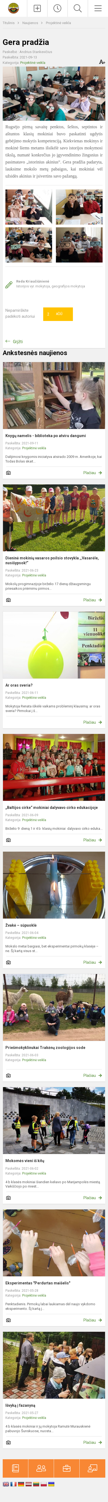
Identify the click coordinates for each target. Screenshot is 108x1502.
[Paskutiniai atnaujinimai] (58, 8)
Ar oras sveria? (19, 685)
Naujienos (30, 23)
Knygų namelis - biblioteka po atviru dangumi (45, 436)
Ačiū (54, 314)
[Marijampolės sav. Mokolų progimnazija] (13, 7)
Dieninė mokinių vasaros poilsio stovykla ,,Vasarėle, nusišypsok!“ (52, 560)
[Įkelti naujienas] (37, 8)
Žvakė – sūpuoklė (21, 925)
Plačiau (89, 473)
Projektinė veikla (58, 23)
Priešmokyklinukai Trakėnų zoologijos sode (45, 1047)
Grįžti (18, 341)
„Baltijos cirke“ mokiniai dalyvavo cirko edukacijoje (51, 807)
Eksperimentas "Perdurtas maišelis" (37, 1283)
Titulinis (9, 23)
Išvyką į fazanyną (20, 1405)
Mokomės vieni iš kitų (24, 1161)
